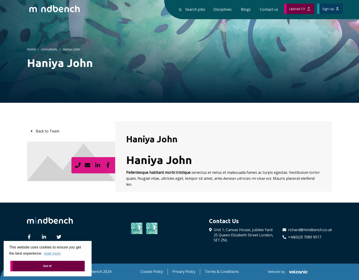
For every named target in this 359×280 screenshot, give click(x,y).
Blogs (246, 9)
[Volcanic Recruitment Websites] (297, 271)
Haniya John (71, 49)
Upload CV (299, 9)
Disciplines (222, 9)
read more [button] (52, 253)
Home (31, 49)
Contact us (269, 9)
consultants (49, 49)
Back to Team (47, 131)
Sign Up (330, 9)
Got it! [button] (47, 266)
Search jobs (192, 9)
